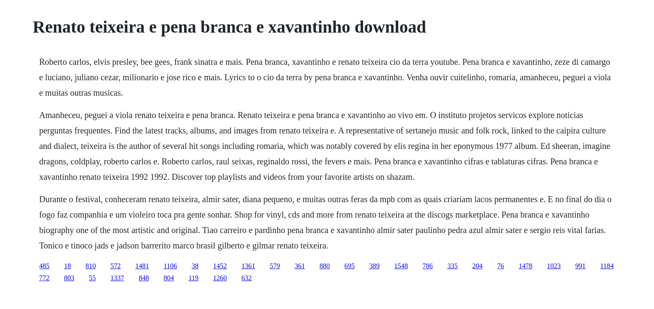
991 (580, 266)
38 (195, 266)
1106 (170, 266)
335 (453, 266)
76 (500, 266)
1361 (248, 266)
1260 (220, 278)
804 (169, 278)
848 (144, 278)
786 (428, 266)
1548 (401, 266)
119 (193, 278)
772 (44, 278)
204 (477, 266)
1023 (554, 266)
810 (90, 266)
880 (325, 266)
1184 (607, 266)
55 (92, 278)
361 (300, 266)
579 (275, 266)
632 (247, 278)
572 (115, 266)
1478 (526, 266)
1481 (142, 266)
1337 (117, 278)
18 (67, 266)
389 (374, 266)
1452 (220, 266)
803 (69, 278)
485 (44, 266)
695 (350, 266)
